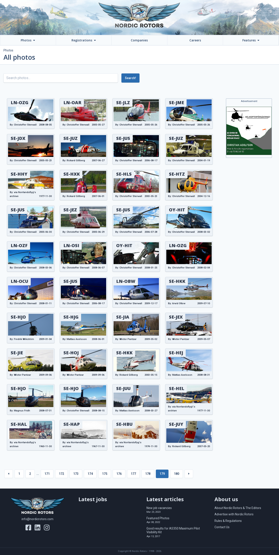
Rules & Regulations (228, 521)
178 (147, 473)
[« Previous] (8, 474)
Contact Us (222, 527)
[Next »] (189, 474)
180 (176, 473)
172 (61, 473)
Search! (130, 78)
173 (75, 473)
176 (119, 473)
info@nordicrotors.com (37, 519)
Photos (8, 50)
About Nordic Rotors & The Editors (237, 508)
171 (47, 473)
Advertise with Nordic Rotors (233, 514)
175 (104, 473)
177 (133, 473)
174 (90, 473)
